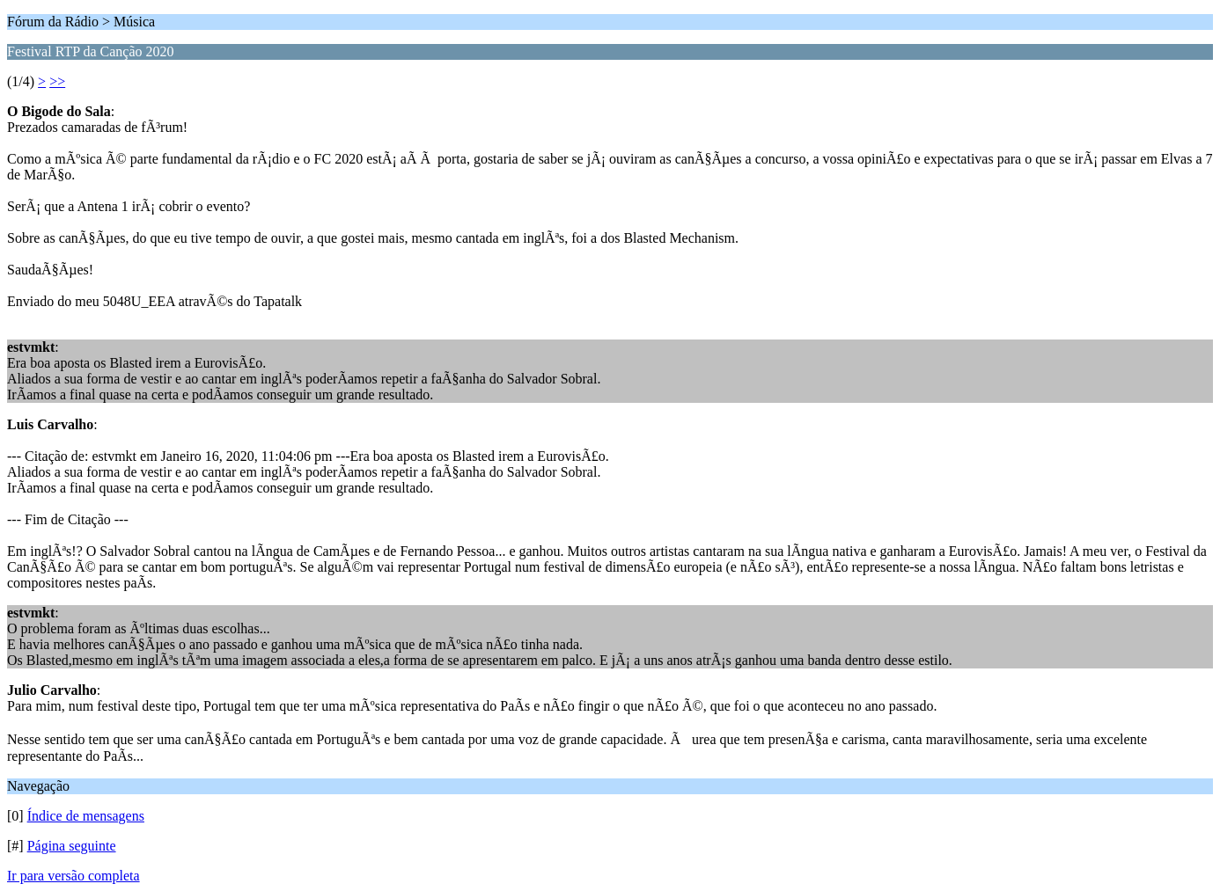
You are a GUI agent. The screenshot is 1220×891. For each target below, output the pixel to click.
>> (57, 81)
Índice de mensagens (85, 815)
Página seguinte (71, 845)
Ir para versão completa (73, 875)
